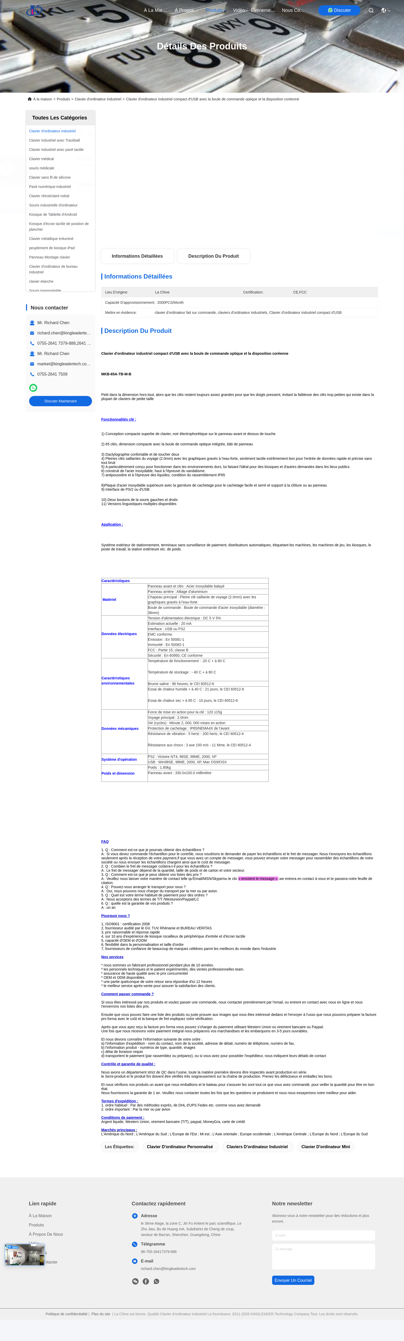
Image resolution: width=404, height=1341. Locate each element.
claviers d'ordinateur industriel (257, 1168)
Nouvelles (38, 1274)
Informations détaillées (137, 256)
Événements (263, 10)
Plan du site (100, 1335)
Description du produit (213, 256)
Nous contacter (43, 1283)
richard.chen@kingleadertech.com (68, 333)
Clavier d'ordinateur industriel (98, 99)
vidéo (239, 10)
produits (216, 10)
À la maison (156, 10)
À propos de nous (187, 10)
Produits (63, 99)
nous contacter (294, 10)
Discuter (339, 10)
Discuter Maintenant (61, 401)
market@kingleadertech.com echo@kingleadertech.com (90, 364)
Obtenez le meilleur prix (282, 232)
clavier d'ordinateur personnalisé (180, 1168)
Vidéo (34, 1265)
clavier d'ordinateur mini (325, 1168)
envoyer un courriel (293, 1302)
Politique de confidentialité (67, 1335)
